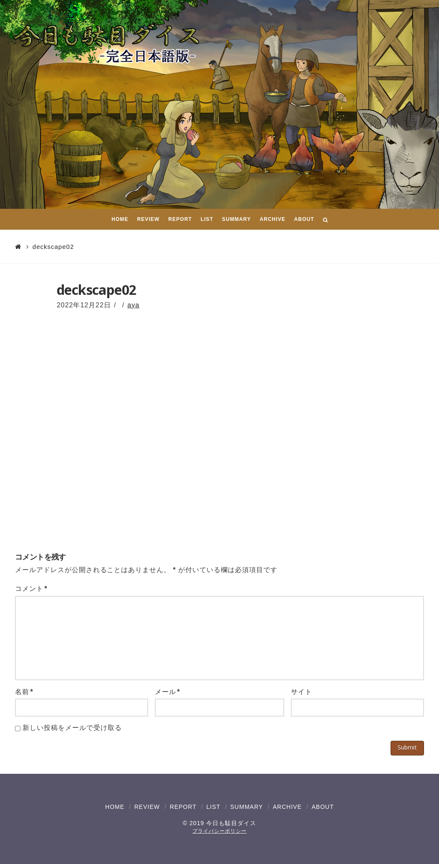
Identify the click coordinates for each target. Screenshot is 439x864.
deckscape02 (53, 246)
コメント (31, 588)
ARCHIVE (287, 806)
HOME (114, 806)
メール (167, 691)
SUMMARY (246, 806)
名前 (24, 691)
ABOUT (323, 806)
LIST (213, 806)
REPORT (183, 806)
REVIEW (147, 806)
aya (133, 305)
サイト (301, 691)
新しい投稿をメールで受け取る (72, 727)
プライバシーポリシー (219, 831)
